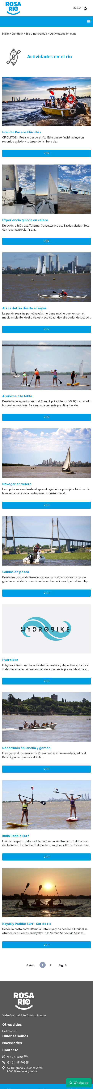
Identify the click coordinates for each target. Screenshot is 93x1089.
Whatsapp (78, 1083)
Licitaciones (9, 1031)
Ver (46, 153)
